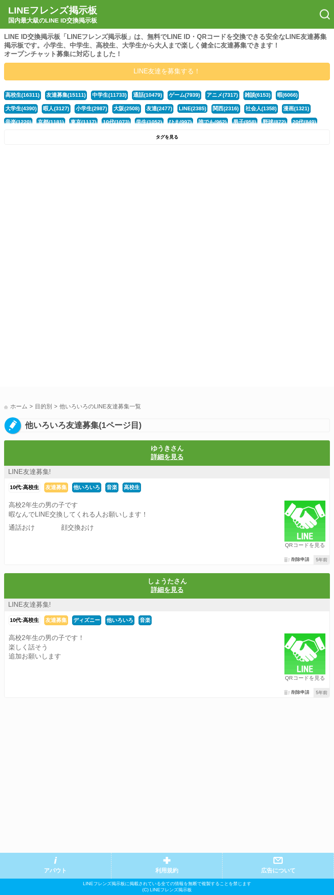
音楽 (112, 487)
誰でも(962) (212, 122)
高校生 (132, 487)
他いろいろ (86, 487)
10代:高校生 (24, 487)
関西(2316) (226, 108)
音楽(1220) (18, 122)
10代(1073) (116, 122)
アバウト (55, 871)
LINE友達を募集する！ (167, 71)
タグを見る (167, 136)
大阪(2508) (126, 108)
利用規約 (166, 871)
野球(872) (274, 122)
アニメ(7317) (222, 95)
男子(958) (244, 122)
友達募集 (56, 487)
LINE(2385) (192, 108)
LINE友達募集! (29, 471)
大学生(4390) (20, 108)
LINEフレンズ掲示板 (52, 15)
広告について (278, 871)
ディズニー (86, 620)
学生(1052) (149, 122)
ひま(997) (180, 122)
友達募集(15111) (66, 95)
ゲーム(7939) (184, 95)
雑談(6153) (257, 95)
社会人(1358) (261, 108)
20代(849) (304, 122)
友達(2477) (159, 108)
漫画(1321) (296, 108)
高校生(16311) (22, 95)
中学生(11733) (109, 95)
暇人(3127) (56, 108)
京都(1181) (51, 122)
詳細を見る (167, 456)
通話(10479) (147, 95)
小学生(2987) (91, 108)
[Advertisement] (167, 210)
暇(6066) (287, 95)
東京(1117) (83, 122)
